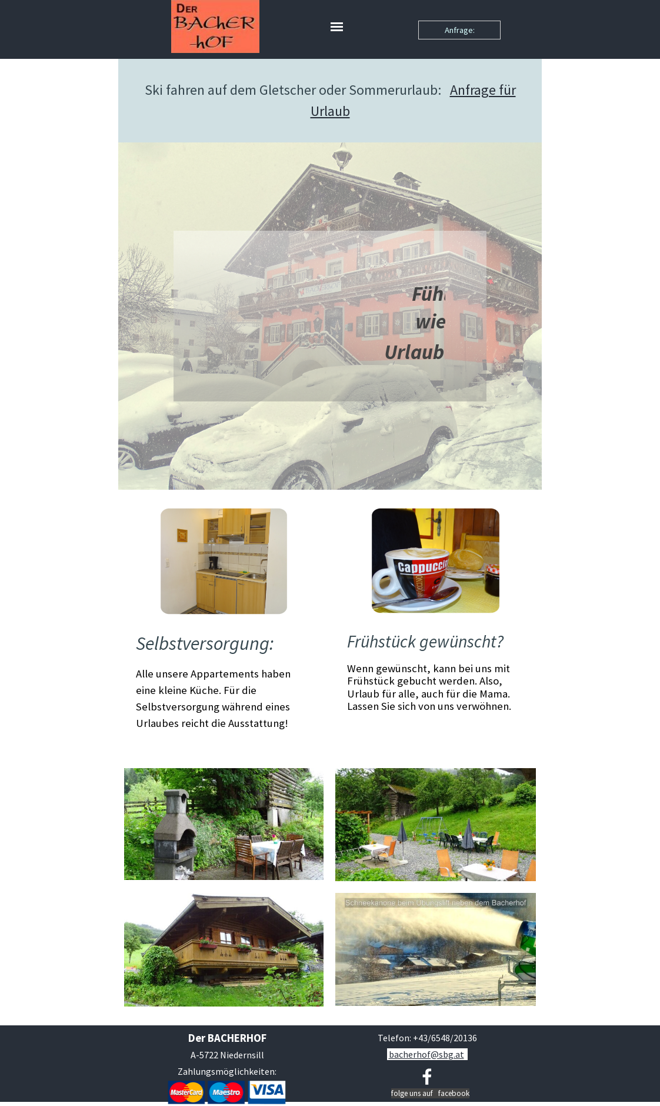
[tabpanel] (330, 100)
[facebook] (427, 1076)
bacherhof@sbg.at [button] (426, 1054)
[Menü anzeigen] (337, 27)
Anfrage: (460, 30)
